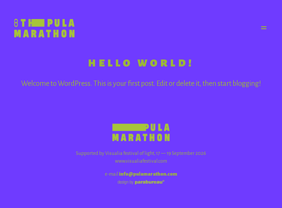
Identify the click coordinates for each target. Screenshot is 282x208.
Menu (264, 27)
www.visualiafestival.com (141, 161)
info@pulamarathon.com (148, 174)
